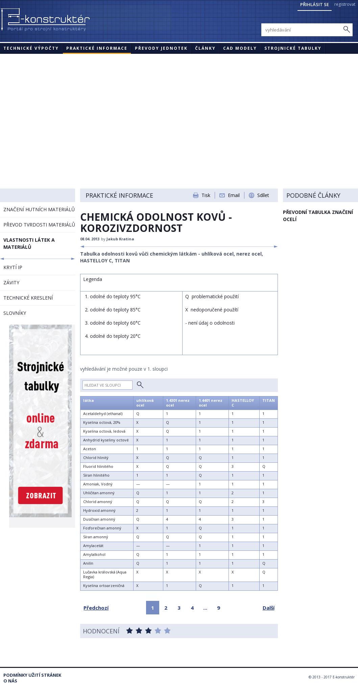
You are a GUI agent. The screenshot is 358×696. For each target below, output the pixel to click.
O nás (10, 681)
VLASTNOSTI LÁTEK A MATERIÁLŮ (29, 243)
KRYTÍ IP (12, 267)
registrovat (344, 4)
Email (234, 195)
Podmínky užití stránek (32, 675)
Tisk (205, 195)
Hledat (140, 385)
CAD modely (240, 48)
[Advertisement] (179, 104)
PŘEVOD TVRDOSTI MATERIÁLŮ (39, 224)
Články (205, 48)
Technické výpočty (31, 48)
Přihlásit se (314, 4)
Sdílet (263, 195)
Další (269, 607)
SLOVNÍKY (14, 313)
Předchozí (96, 607)
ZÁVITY (11, 282)
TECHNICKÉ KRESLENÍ (28, 298)
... (205, 607)
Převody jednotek (161, 48)
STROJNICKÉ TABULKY (292, 48)
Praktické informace (96, 48)
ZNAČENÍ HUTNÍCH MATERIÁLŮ (39, 209)
